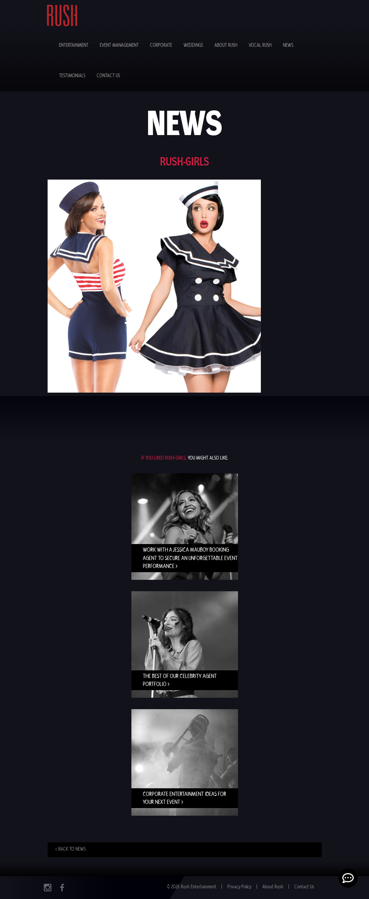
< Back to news (70, 849)
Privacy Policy (239, 887)
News (288, 45)
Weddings (193, 45)
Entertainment (73, 45)
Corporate (161, 45)
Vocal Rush (260, 45)
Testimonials (72, 75)
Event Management (119, 45)
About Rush (225, 45)
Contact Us (108, 75)
